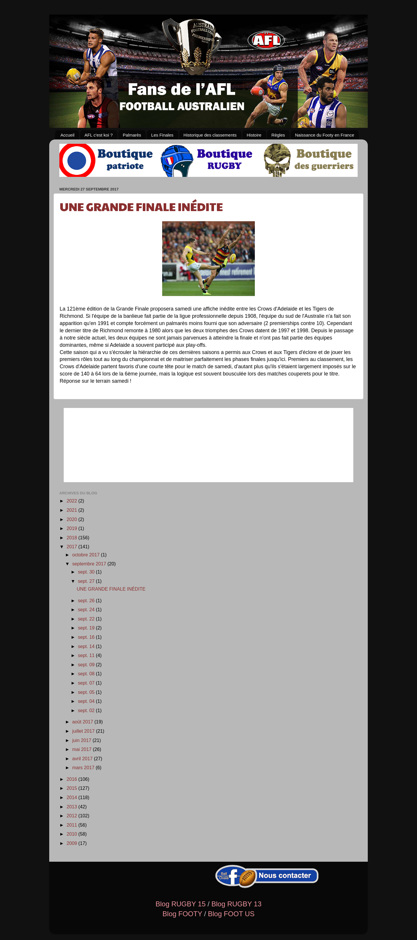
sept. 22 (87, 618)
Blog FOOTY (182, 914)
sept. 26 (87, 600)
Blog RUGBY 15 (181, 904)
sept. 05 (87, 692)
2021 (72, 510)
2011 (72, 825)
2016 (72, 779)
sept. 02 (87, 710)
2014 (72, 797)
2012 (72, 815)
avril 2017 (83, 758)
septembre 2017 (89, 563)
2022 (72, 500)
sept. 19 (87, 627)
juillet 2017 (84, 731)
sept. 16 (87, 637)
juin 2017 (82, 740)
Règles (278, 135)
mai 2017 (82, 749)
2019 (72, 528)
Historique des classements (210, 135)
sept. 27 (87, 581)
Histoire (254, 135)
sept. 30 (87, 571)
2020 (72, 519)
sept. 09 (87, 664)
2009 (72, 843)
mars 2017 (84, 767)
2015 (72, 788)
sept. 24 (87, 609)
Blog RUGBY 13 (236, 904)
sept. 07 (87, 682)
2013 (72, 806)
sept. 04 (87, 701)
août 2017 (83, 721)
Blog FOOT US (231, 914)
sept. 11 (87, 655)
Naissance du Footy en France (324, 135)
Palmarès (132, 135)
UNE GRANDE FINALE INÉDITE (141, 206)
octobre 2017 (86, 554)
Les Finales (162, 135)
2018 (72, 537)
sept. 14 (87, 646)
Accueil (67, 135)
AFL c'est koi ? (99, 135)
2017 (72, 546)
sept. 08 (87, 673)
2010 (72, 833)
